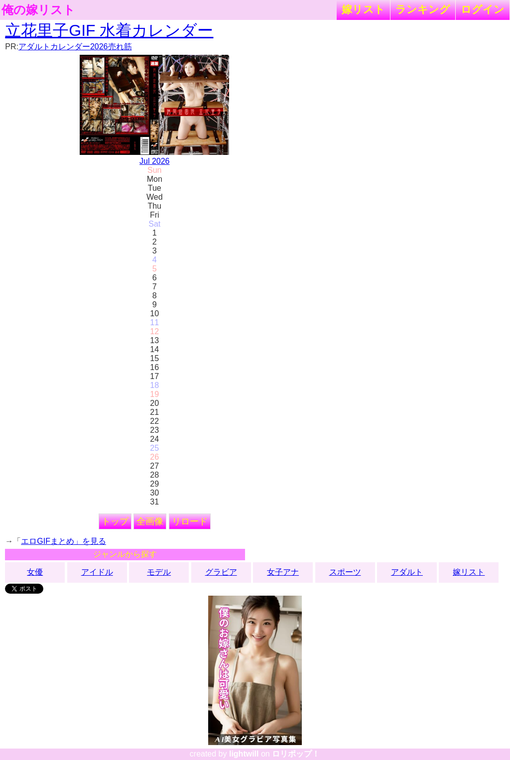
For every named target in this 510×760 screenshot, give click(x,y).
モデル (159, 572)
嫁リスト (363, 9)
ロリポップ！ (296, 754)
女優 (35, 572)
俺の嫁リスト (38, 9)
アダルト (407, 572)
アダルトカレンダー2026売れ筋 (75, 46)
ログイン (483, 9)
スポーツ (345, 572)
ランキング (422, 9)
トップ (115, 521)
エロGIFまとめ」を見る (63, 541)
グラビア (221, 572)
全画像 (149, 521)
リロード (190, 521)
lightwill (244, 754)
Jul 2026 (154, 161)
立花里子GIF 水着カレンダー (109, 30)
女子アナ (283, 572)
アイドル (97, 572)
